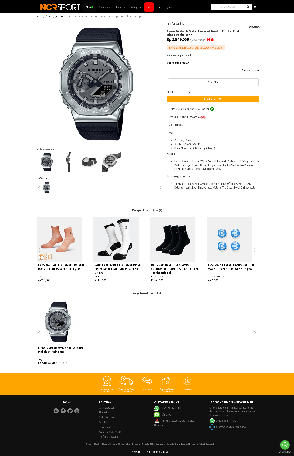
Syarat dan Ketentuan (110, 431)
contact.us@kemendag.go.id (232, 426)
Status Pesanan (107, 417)
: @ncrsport (163, 414)
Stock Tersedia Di (177, 124)
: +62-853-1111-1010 (222, 420)
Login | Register (164, 7)
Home (39, 16)
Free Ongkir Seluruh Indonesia (187, 117)
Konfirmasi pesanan (109, 436)
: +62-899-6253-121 (167, 408)
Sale (149, 7)
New (89, 7)
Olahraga (104, 7)
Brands (120, 7)
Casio (50, 16)
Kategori (136, 7)
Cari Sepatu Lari (107, 407)
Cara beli (103, 422)
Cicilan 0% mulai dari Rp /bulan (191, 109)
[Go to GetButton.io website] (285, 452)
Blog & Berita (105, 412)
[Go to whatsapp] (285, 445)
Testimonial (105, 427)
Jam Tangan (60, 16)
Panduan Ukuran (250, 70)
